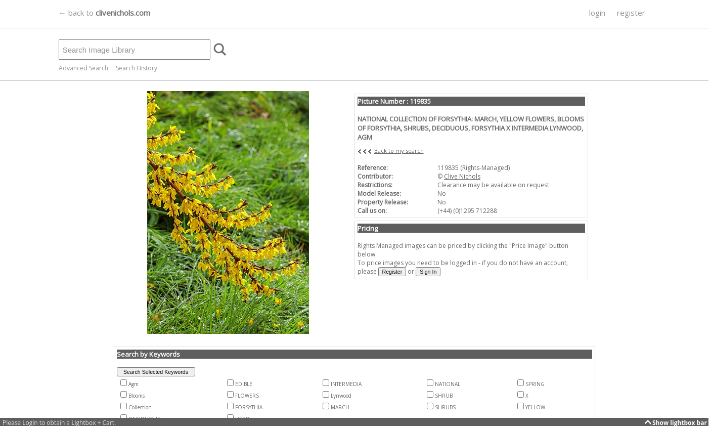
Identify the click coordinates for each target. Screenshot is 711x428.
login (597, 13)
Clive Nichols (462, 176)
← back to (104, 13)
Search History (136, 68)
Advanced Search (83, 68)
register (631, 13)
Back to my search (399, 150)
